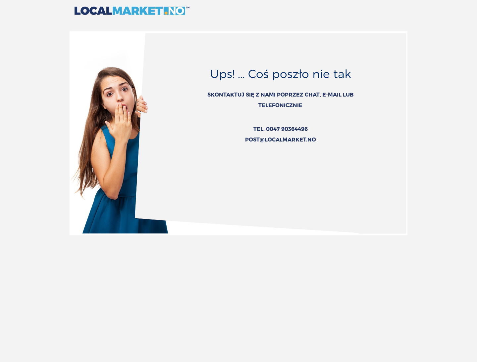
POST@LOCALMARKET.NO (280, 139)
